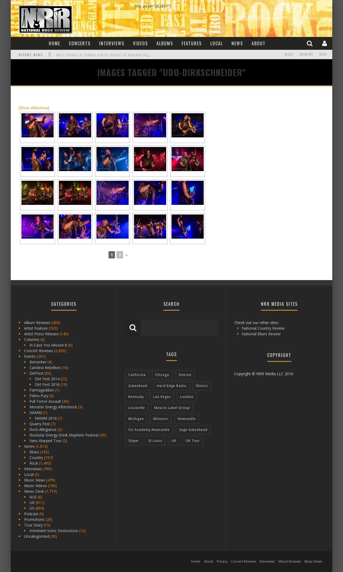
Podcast (31, 513)
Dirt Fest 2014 (47, 378)
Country (306, 54)
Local (216, 43)
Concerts (80, 43)
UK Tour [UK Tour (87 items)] (193, 440)
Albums (164, 43)
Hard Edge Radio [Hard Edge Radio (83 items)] (172, 385)
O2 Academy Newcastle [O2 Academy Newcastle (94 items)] (149, 429)
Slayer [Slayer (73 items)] (133, 440)
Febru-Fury (38, 395)
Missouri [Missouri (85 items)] (160, 418)
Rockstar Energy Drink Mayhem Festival (63, 435)
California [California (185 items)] (137, 374)
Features (192, 43)
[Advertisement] (268, 127)
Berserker (37, 361)
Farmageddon (41, 390)
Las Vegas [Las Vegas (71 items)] (162, 396)
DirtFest (36, 373)
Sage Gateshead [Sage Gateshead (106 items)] (193, 429)
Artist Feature (36, 328)
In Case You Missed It (48, 345)
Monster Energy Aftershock (53, 406)
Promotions (34, 519)
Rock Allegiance (43, 429)
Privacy (222, 561)
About (259, 43)
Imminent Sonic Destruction (53, 530)
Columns (31, 339)
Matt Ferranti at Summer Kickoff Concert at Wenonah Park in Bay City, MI (114, 55)
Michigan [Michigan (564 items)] (136, 418)
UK (32, 502)
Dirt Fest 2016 (47, 384)
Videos (140, 43)
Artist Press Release (41, 333)
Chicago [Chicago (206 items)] (162, 374)
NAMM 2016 (46, 418)
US (31, 508)
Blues (289, 54)
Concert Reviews (38, 350)
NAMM (35, 412)
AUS (33, 496)
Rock (323, 54)
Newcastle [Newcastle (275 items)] (187, 418)
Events (30, 356)
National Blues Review (261, 333)
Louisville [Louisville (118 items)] (136, 407)
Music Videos (35, 485)
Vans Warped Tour (45, 440)
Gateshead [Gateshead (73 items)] (137, 385)
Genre (29, 446)
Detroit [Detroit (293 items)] (185, 374)
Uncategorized (36, 536)
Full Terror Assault (45, 401)
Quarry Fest (39, 423)
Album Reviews (37, 322)
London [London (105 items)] (186, 396)
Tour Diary (33, 525)
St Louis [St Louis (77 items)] (155, 440)
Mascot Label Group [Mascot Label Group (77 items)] (172, 407)
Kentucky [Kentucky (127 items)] (136, 396)
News (237, 43)
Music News (34, 480)
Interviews (111, 43)
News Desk (34, 491)
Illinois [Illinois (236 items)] (202, 385)
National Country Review (263, 328)
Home (54, 43)
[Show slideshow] (34, 107)
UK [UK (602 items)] (174, 440)
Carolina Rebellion (45, 367)
